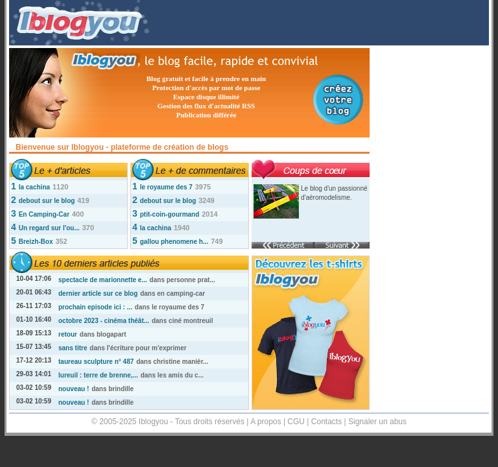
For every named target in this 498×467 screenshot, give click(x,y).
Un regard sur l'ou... (49, 228)
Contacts (326, 421)
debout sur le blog (47, 200)
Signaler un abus (377, 421)
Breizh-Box (36, 241)
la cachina (34, 187)
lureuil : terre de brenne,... (98, 375)
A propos (265, 421)
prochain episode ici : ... (95, 307)
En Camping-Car (44, 214)
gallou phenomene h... (174, 241)
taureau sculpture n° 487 (96, 361)
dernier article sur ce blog (97, 293)
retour (67, 334)
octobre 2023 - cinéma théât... (103, 320)
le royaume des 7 (166, 187)
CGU (296, 421)
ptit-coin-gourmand (170, 214)
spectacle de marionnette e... (102, 279)
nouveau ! (73, 388)
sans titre (72, 348)
